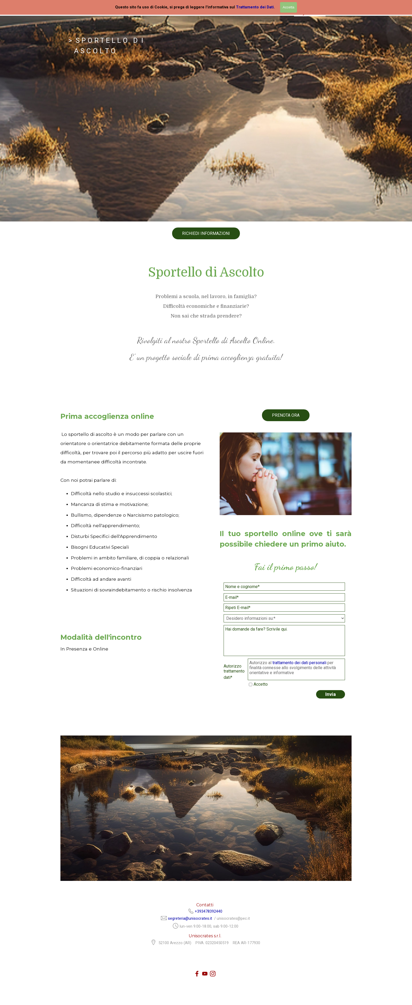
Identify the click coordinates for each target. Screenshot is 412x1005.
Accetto (261, 684)
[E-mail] (284, 597)
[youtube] (205, 973)
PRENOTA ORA (286, 415)
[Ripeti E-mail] (284, 608)
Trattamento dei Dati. (255, 7)
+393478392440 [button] (208, 911)
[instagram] (212, 973)
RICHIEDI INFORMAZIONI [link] (206, 233)
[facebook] (197, 973)
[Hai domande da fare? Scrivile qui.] (284, 640)
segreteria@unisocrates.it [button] (190, 918)
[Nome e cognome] (284, 587)
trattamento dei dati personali (299, 662)
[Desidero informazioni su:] (284, 618)
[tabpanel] (206, 118)
